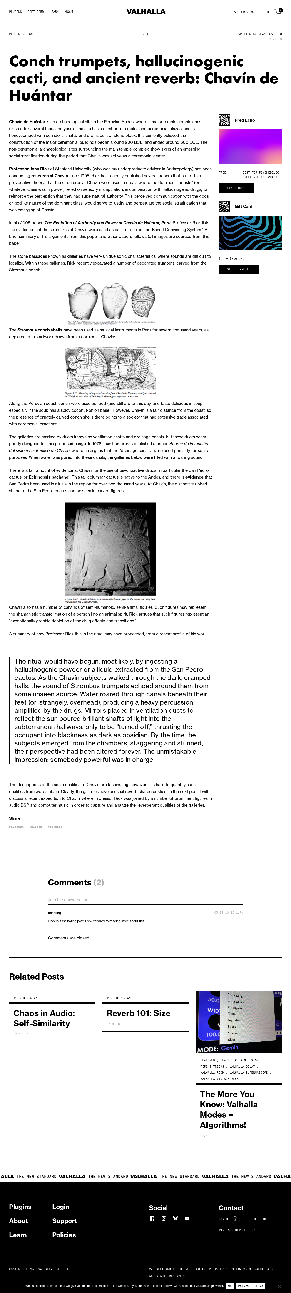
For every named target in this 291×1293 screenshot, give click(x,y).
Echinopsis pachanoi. (50, 477)
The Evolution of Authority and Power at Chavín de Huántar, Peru (108, 222)
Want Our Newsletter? (237, 1230)
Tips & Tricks (212, 1066)
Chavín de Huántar (27, 121)
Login (264, 12)
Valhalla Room (212, 1072)
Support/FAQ (244, 12)
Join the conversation (145, 899)
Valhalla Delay (242, 1066)
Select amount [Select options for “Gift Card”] (239, 269)
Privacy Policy (251, 1286)
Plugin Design (21, 34)
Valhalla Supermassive (248, 1072)
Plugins (15, 11)
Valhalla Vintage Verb (219, 1079)
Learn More (236, 188)
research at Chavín (49, 175)
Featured (207, 1060)
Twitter (35, 826)
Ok (230, 1286)
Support (64, 1221)
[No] (279, 1286)
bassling (54, 913)
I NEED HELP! (261, 1219)
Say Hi (228, 1219)
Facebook (16, 826)
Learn (54, 11)
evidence (194, 477)
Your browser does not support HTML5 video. (250, 146)
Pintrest (55, 826)
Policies (64, 1235)
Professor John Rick (29, 169)
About (68, 11)
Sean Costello (270, 34)
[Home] (145, 12)
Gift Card (35, 11)
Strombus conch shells (39, 330)
